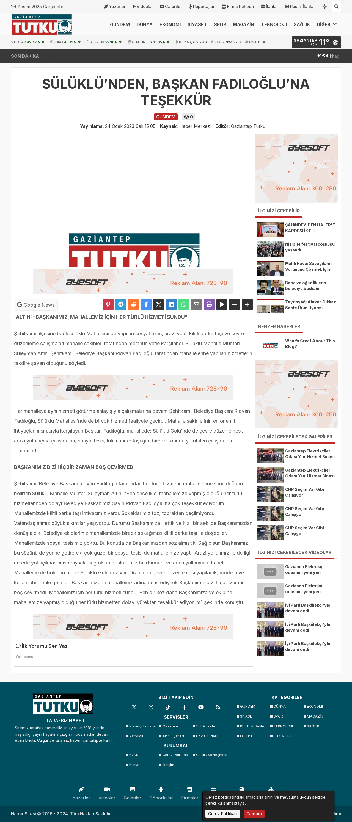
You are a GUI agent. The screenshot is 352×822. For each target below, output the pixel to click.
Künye (134, 765)
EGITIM (246, 736)
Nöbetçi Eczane (142, 726)
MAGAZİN (243, 24)
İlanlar (269, 6)
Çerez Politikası (176, 755)
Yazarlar (115, 6)
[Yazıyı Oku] (221, 304)
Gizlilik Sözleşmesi (211, 755)
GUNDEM (120, 24)
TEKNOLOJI (274, 24)
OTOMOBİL (283, 736)
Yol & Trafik (206, 726)
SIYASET (197, 24)
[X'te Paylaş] (158, 304)
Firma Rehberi (238, 6)
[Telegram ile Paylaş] (120, 304)
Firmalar (190, 792)
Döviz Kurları (206, 736)
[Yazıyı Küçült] (234, 304)
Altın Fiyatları (173, 736)
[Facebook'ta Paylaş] (146, 304)
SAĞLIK (302, 24)
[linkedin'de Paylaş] (171, 304)
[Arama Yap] (336, 6)
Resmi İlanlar (300, 6)
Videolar (143, 6)
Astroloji (136, 736)
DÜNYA (145, 24)
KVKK (133, 755)
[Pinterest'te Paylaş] (108, 304)
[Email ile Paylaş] (196, 304)
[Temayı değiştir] (324, 5)
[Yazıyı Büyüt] (247, 304)
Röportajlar (202, 6)
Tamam (254, 813)
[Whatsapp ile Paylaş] (183, 304)
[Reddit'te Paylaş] (133, 304)
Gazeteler (171, 726)
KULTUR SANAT (253, 726)
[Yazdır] (209, 304)
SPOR (220, 24)
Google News (36, 304)
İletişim (168, 765)
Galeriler (171, 6)
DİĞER (327, 24)
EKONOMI (170, 24)
